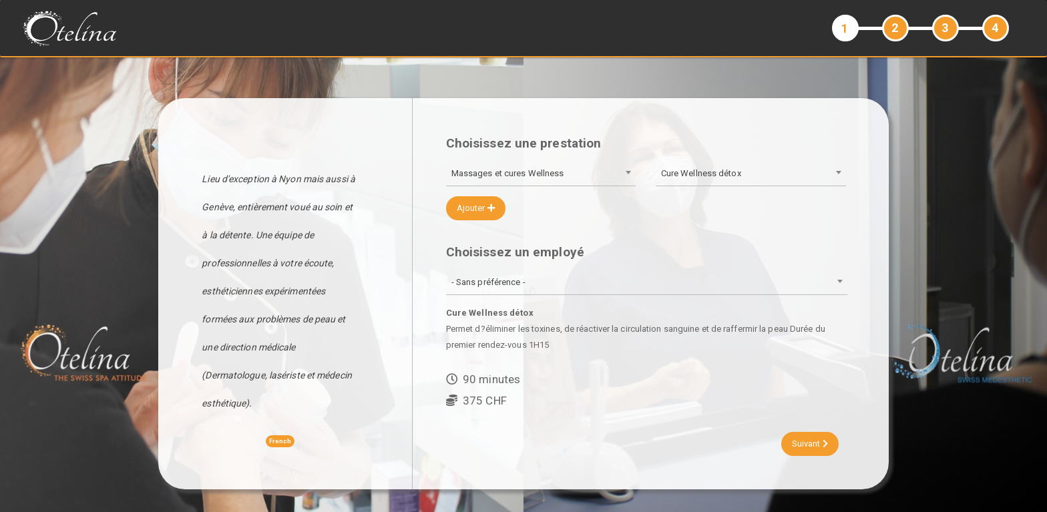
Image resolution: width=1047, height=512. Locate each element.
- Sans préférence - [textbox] (488, 282)
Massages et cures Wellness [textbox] (507, 173)
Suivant (810, 444)
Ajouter (476, 208)
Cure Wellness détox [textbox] (701, 173)
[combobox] (541, 174)
